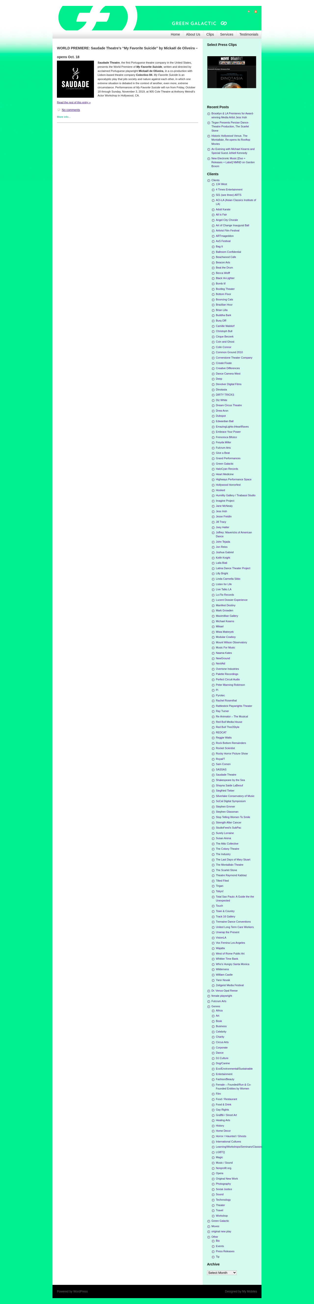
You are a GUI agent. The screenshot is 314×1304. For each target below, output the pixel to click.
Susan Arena (223, 838)
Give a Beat (223, 452)
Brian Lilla (221, 310)
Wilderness (222, 969)
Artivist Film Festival (227, 230)
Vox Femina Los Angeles (230, 942)
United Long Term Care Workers (235, 927)
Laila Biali (221, 562)
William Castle (224, 974)
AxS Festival (223, 241)
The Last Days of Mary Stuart (233, 859)
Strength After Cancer (228, 822)
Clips (210, 34)
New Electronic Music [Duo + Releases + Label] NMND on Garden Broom (233, 162)
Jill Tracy (221, 521)
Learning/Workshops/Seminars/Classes (239, 1146)
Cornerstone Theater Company (234, 357)
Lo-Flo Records (225, 594)
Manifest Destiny (226, 605)
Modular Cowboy (226, 636)
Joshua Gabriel (225, 552)
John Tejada (223, 541)
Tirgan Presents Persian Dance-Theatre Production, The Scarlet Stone (230, 126)
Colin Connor (223, 347)
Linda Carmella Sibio (228, 578)
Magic (219, 1157)
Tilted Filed (222, 880)
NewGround (223, 658)
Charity (220, 1036)
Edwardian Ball (225, 421)
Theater (220, 1205)
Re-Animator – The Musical (232, 716)
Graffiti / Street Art (226, 1115)
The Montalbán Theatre (229, 864)
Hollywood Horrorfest (228, 484)
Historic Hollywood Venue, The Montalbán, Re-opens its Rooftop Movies (230, 139)
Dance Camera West (228, 373)
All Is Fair (221, 214)
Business (221, 1026)
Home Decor (223, 1130)
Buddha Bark (223, 315)
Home (175, 34)
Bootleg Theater (225, 288)
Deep (219, 378)
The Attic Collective (227, 843)
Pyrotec (220, 695)
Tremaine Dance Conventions (233, 921)
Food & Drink (223, 1104)
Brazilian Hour (224, 304)
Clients (215, 180)
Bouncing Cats (224, 299)
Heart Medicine (225, 474)
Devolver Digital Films (228, 384)
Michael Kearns (225, 621)
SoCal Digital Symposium (231, 801)
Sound (219, 1194)
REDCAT (221, 732)
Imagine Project (225, 500)
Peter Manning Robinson (230, 684)
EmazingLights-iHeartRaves (232, 426)
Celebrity (221, 1031)
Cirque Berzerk (225, 336)
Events (220, 1246)
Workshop (222, 1215)
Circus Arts (222, 1042)
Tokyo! (219, 891)
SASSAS (221, 769)
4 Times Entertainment (229, 189)
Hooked (220, 490)
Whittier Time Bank (227, 958)
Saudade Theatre (226, 774)
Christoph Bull (224, 331)
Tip (218, 1256)
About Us (193, 34)
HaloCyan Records (227, 468)
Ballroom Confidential (228, 251)
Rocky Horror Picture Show (232, 753)
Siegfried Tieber (225, 790)
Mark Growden (224, 610)
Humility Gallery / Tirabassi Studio (235, 495)
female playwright (221, 995)
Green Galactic (225, 463)
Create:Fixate (224, 363)
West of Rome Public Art (230, 953)
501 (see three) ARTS (228, 194)
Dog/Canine (223, 1063)
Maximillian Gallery (227, 615)
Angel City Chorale (227, 219)
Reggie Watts (224, 737)
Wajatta (220, 948)
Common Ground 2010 (229, 352)
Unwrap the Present (227, 932)
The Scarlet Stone (226, 870)
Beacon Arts (223, 262)
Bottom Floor (223, 294)
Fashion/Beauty (225, 1079)
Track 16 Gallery (225, 916)
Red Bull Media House (229, 721)
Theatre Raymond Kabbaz (231, 875)
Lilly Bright (222, 573)
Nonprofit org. (224, 1168)
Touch (219, 905)
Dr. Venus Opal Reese (224, 990)
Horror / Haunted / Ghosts (231, 1136)
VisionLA (221, 937)
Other (214, 1236)
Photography (223, 1183)
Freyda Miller (223, 442)
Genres (215, 1006)
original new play (221, 1231)
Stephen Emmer (225, 806)
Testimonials (248, 34)
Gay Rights (222, 1109)
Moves (215, 1226)
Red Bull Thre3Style (227, 727)
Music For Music (225, 647)
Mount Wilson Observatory (231, 642)
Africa (219, 1010)
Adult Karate (223, 209)
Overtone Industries (227, 668)
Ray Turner (222, 711)
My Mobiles (249, 1291)
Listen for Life (224, 584)
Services (226, 34)
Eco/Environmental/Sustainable (234, 1068)
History (220, 1125)
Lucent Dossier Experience (232, 599)
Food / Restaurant (226, 1099)
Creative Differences (228, 368)
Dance (219, 1052)
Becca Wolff (223, 272)
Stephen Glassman (227, 811)
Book (219, 1021)
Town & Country (225, 911)
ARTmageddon (225, 235)
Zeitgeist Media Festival (230, 985)
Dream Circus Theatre (229, 405)
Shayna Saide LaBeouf (229, 785)
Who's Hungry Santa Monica (232, 964)
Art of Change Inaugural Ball (232, 225)
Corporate (222, 1047)
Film (218, 1093)
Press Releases (225, 1251)
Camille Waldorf (225, 325)
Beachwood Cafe (226, 256)
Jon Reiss (221, 546)
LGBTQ (220, 1152)
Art (217, 1015)
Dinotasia (221, 389)
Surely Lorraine (225, 833)
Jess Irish (221, 511)
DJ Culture (222, 1058)
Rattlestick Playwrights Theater (234, 705)
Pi (217, 689)
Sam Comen (223, 764)
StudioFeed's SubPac (228, 827)
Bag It (219, 246)
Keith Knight (223, 557)
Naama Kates (224, 652)
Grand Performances (228, 458)
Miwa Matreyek (225, 631)
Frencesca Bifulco (226, 437)
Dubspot (221, 415)
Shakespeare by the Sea (230, 780)
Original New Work (227, 1178)
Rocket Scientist (225, 748)
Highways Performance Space (233, 479)
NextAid (220, 663)
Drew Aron (222, 410)
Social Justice (224, 1189)
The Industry (223, 854)
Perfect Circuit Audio (228, 679)
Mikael (219, 626)
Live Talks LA (223, 589)
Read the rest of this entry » (74, 102)
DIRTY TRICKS (225, 394)
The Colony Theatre (227, 848)
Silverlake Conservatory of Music (235, 795)
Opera (219, 1173)
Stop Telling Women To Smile (233, 817)
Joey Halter (222, 527)
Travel (219, 1210)
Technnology (223, 1199)
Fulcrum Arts (223, 447)
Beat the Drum (224, 267)
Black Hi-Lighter (225, 278)
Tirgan (219, 885)
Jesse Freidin (224, 516)
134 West (221, 184)
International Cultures (228, 1141)
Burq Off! (221, 320)
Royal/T (220, 758)
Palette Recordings (227, 673)
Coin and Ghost (225, 341)
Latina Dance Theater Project (233, 568)
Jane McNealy (224, 505)
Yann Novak (223, 980)
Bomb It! (221, 283)
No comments (71, 110)
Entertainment (224, 1074)
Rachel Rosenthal (226, 700)
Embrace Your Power (228, 431)
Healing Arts (223, 1120)
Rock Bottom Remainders (231, 742)
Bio (218, 1240)
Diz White (221, 400)
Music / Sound (224, 1162)
